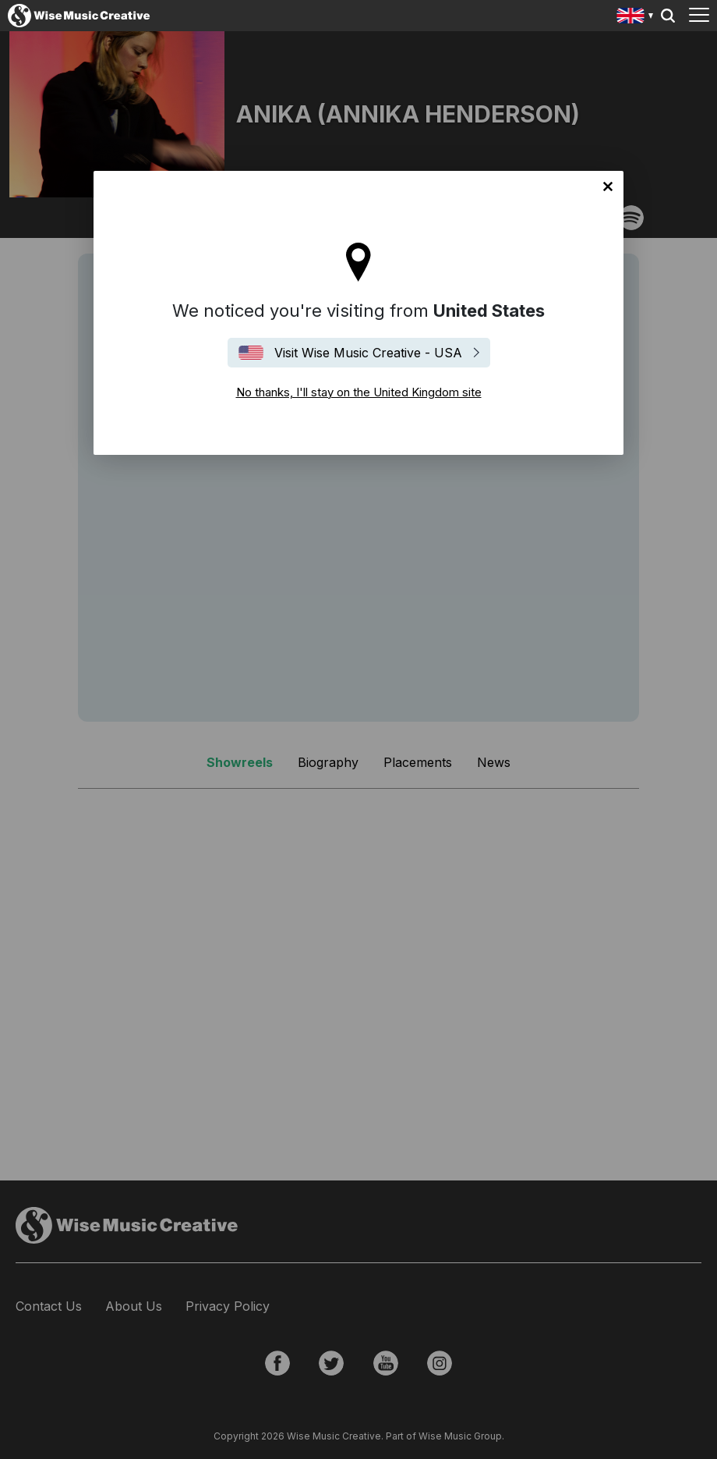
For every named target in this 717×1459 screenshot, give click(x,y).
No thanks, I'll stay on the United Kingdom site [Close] (608, 186)
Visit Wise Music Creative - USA (368, 352)
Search (668, 16)
